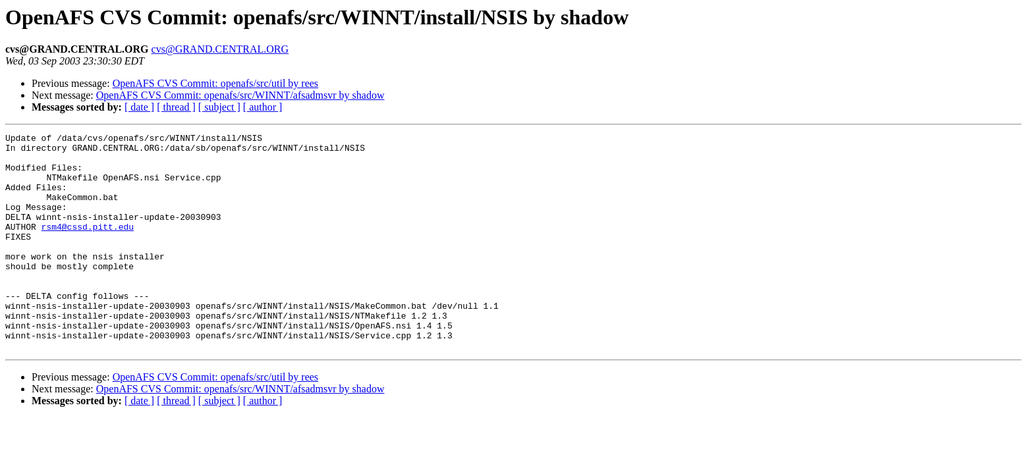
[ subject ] (219, 107)
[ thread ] (176, 107)
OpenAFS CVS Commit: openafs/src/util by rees (215, 83)
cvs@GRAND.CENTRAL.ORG (220, 49)
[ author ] (263, 107)
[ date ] (139, 107)
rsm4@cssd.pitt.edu (88, 246)
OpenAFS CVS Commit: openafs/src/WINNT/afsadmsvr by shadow (240, 95)
